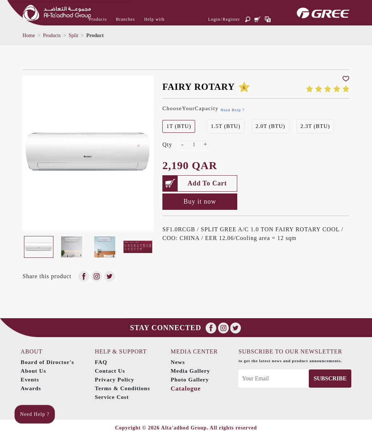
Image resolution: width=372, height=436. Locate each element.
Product (95, 35)
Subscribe (330, 378)
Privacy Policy (115, 379)
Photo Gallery (192, 379)
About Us (33, 371)
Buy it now (199, 201)
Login (214, 19)
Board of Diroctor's (47, 362)
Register (231, 19)
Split (73, 35)
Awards (30, 388)
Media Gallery (192, 371)
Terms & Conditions (123, 388)
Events (29, 379)
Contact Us (110, 371)
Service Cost (112, 397)
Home (29, 35)
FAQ (101, 362)
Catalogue (187, 388)
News (179, 362)
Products (52, 35)
